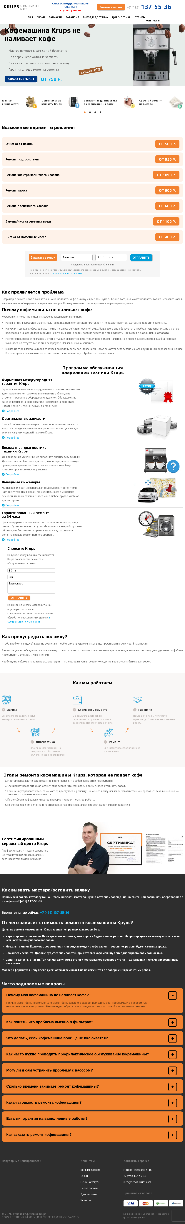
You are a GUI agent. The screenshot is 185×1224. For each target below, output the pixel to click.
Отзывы (139, 17)
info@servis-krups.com (137, 1182)
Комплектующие (90, 1170)
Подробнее (12, 411)
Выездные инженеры (21, 482)
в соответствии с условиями (68, 273)
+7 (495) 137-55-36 (54, 912)
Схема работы (89, 1188)
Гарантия (72, 17)
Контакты (153, 20)
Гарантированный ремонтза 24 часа (25, 514)
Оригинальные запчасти (23, 418)
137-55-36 (149, 6)
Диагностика (121, 17)
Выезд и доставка (95, 17)
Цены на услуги (90, 1182)
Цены (29, 17)
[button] (85, 112)
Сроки (41, 17)
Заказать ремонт (20, 79)
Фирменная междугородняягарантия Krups (27, 382)
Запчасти (55, 17)
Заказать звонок (111, 7)
